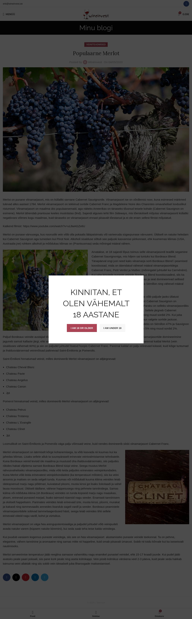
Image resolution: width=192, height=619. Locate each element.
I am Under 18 (112, 328)
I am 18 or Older (82, 328)
